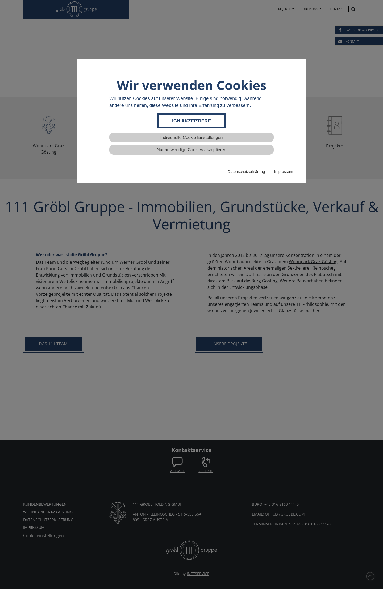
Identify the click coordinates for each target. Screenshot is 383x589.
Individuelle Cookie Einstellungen (191, 137)
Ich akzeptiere (191, 120)
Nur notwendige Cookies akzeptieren (191, 149)
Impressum (283, 172)
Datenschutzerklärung (246, 172)
